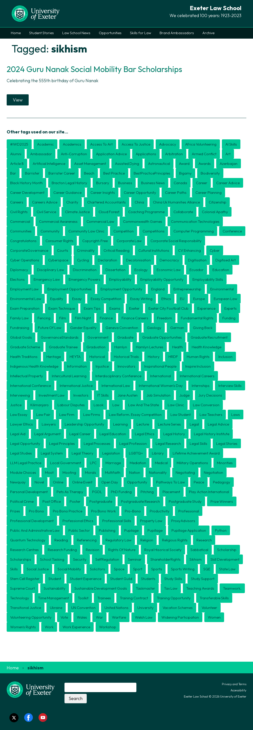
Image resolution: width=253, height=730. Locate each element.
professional (188, 511)
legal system (52, 453)
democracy (169, 260)
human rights (198, 356)
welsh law (143, 617)
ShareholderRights (165, 559)
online (58, 482)
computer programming (193, 231)
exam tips (92, 308)
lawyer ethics (21, 424)
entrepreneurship (187, 289)
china (139, 202)
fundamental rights (197, 318)
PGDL (97, 491)
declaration (107, 260)
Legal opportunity (25, 443)
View (17, 100)
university (145, 607)
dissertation (115, 269)
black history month (26, 182)
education (220, 269)
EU (182, 298)
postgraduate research (140, 501)
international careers (197, 376)
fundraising (19, 327)
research (204, 540)
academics (72, 144)
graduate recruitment (209, 337)
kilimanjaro (39, 405)
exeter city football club (168, 308)
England (158, 289)
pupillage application (188, 530)
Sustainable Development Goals (100, 588)
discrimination (85, 269)
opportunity (137, 482)
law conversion (206, 405)
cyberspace (58, 260)
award (184, 163)
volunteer (209, 607)
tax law (170, 588)
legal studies (21, 453)
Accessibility (238, 690)
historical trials (126, 356)
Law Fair (43, 414)
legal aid (17, 433)
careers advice (44, 202)
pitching (147, 491)
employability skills (207, 279)
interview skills (230, 385)
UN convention (83, 607)
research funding (62, 549)
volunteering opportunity (31, 617)
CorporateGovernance (29, 250)
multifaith (112, 472)
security (79, 559)
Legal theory (82, 453)
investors (80, 395)
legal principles (62, 443)
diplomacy (19, 269)
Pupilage (131, 530)
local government (65, 462)
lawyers (49, 424)
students (148, 578)
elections (17, 279)
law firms (91, 414)
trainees (104, 598)
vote (64, 617)
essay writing (141, 298)
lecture (143, 424)
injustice (102, 366)
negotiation (213, 472)
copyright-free (95, 240)
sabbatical (199, 549)
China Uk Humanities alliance (176, 202)
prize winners (222, 501)
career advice (228, 182)
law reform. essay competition (135, 414)
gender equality (83, 327)
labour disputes (71, 405)
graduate (125, 337)
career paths (176, 192)
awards (204, 163)
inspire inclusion (198, 366)
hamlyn (120, 347)
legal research (168, 443)
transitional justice (25, 607)
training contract (134, 598)
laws (235, 414)
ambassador (41, 153)
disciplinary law (50, 269)
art (228, 153)
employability (120, 279)
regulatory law (118, 540)
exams (114, 308)
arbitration (174, 153)
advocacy (167, 144)
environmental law (25, 298)
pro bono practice (67, 511)
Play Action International (209, 491)
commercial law (100, 221)
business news (153, 182)
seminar (135, 559)
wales (82, 617)
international (160, 376)
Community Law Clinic (86, 231)
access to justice (136, 144)
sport (137, 569)
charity (72, 202)
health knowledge (206, 347)
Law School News (76, 33)
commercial (20, 221)
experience (206, 308)
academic (45, 144)
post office (51, 501)
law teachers (211, 414)
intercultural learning (69, 376)
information (77, 366)
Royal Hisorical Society (163, 549)
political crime (22, 501)
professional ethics (78, 520)
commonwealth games (142, 221)
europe (199, 298)
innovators (126, 366)
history (154, 356)
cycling (83, 260)
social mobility (69, 569)
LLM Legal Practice (25, 462)
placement (171, 491)
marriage (113, 462)
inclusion (225, 356)
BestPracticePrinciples (152, 173)
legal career (80, 433)
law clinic (176, 405)
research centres (24, 549)
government (97, 337)
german (177, 327)
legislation (111, 453)
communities (21, 231)
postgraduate (100, 501)
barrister (32, 173)
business (125, 182)
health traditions (24, 356)
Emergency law (47, 279)
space (119, 569)
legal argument (47, 433)
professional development (32, 520)
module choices (23, 472)
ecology (141, 269)
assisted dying (127, 163)
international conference (30, 385)
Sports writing (182, 569)
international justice (76, 385)
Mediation (138, 462)
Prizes (15, 511)
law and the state (143, 405)
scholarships (20, 559)
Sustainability (54, 588)
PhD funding (121, 491)
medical (161, 462)
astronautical (159, 163)
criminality (86, 250)
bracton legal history (69, 182)
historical (97, 356)
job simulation (158, 395)
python (221, 530)
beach (89, 173)
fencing (44, 318)
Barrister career (61, 173)
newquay (18, 482)
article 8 (17, 163)
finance (106, 318)
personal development (29, 491)
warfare (119, 617)
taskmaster (145, 588)
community (50, 231)
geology (154, 327)
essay (77, 298)
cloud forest (109, 211)
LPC (93, 462)
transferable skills (214, 598)
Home (16, 33)
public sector (79, 530)
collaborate (183, 211)
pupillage (155, 530)
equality (56, 298)
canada (180, 182)
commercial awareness (58, 221)
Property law (151, 520)
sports (156, 569)
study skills (173, 578)
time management (53, 598)
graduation (95, 347)
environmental (222, 289)
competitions (154, 231)
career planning (208, 192)
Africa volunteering (200, 144)
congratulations (23, 240)
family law (19, 318)
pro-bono (133, 511)
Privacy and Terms (234, 684)
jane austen (128, 395)
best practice (114, 173)
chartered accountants (106, 202)
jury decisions (210, 395)
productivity (159, 511)
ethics (166, 298)
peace (199, 482)
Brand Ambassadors (177, 33)
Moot (49, 472)
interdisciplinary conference (118, 376)
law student (180, 414)
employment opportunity (121, 289)
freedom (164, 318)
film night (83, 318)
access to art (101, 144)
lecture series (169, 424)
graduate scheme (25, 347)
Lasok (99, 405)
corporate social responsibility (176, 240)
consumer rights (59, 240)
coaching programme (146, 211)
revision (92, 549)
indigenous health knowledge (34, 366)
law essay (18, 414)
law (115, 405)
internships (201, 385)
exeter (134, 308)
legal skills (198, 443)
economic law (169, 269)
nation (134, 472)
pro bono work (103, 511)
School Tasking (52, 559)
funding (228, 318)
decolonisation (138, 260)
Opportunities (110, 33)
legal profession (133, 443)
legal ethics (144, 433)
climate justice (77, 211)
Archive (208, 33)
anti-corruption (74, 153)
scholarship (226, 549)
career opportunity (140, 192)
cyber (215, 250)
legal (194, 424)
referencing (87, 540)
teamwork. (232, 588)
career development (27, 192)
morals (90, 472)
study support (202, 578)
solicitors (97, 569)
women (214, 617)
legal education (113, 433)
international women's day (161, 385)
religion (146, 540)
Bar (13, 173)
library (158, 453)
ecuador (197, 269)
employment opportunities (69, 289)
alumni (15, 153)
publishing (107, 530)
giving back (202, 327)
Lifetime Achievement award (196, 453)
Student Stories (41, 33)
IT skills (103, 395)
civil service (46, 211)
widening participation (180, 617)
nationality (158, 472)
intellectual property (26, 376)
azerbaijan (228, 163)
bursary (102, 182)
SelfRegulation (107, 559)
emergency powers (84, 279)
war (99, 617)
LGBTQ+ (136, 453)
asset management (90, 163)
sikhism (196, 559)
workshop (107, 627)
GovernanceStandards (60, 337)
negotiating (185, 472)
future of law (49, 327)
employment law (24, 289)
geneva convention (121, 327)
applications (146, 153)
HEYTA (75, 356)
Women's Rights (23, 627)
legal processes (97, 443)
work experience (76, 627)
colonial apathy (215, 211)
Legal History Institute (211, 433)
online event (82, 482)
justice (15, 405)
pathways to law (170, 482)
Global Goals (21, 337)
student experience (85, 578)
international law (116, 385)
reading (61, 540)
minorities (225, 462)
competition (123, 231)
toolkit (83, 598)
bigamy (185, 173)
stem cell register (25, 578)
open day (109, 482)
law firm (66, 414)
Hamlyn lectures (149, 347)
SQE (206, 569)
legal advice (218, 424)
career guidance (67, 192)
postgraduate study (185, 501)
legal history (174, 433)
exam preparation (25, 308)
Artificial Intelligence (49, 163)
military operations (192, 462)
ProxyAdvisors (183, 520)
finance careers (135, 318)
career (201, 182)
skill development (225, 559)
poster (75, 501)
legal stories (226, 443)
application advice (111, 153)
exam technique (61, 308)
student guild (121, 578)
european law (225, 298)
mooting (69, 472)
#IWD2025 (19, 144)
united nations (116, 607)
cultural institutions (153, 250)
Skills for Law (140, 33)
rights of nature (121, 549)
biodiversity (210, 173)
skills (14, 569)
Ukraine (56, 607)
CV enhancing (189, 250)
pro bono (36, 511)
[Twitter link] (14, 717)
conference (232, 231)
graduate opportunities (162, 337)
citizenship (217, 202)
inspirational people (160, 366)
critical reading (116, 250)
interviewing (20, 395)
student (54, 578)
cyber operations (24, 260)
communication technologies (195, 221)
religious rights (175, 540)
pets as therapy (70, 491)
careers (16, 202)
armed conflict (204, 153)
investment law (51, 395)
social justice (38, 569)
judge (184, 395)
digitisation (197, 260)
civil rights (19, 211)
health (177, 347)
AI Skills (231, 144)
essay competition (106, 298)
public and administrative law (35, 530)
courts (62, 250)
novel (39, 482)
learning (120, 424)
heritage (53, 356)
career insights (102, 192)
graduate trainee (63, 347)
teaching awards (200, 588)
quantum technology (27, 540)
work (49, 627)
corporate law (129, 240)
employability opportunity (162, 279)
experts (230, 308)
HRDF (173, 356)
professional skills (116, 520)
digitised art (225, 260)
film (62, 318)
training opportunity (174, 598)
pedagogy (221, 482)
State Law (227, 569)
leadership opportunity (84, 424)
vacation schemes (178, 607)
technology (19, 598)
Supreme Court (22, 588)
